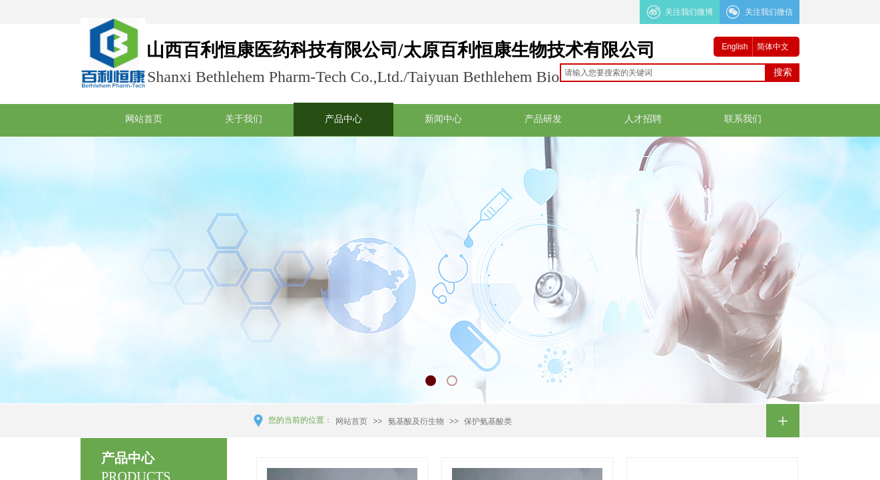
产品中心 (343, 119)
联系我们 (743, 119)
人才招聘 (643, 119)
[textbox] (663, 72)
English (735, 46)
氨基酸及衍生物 (416, 421)
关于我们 (243, 119)
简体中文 (773, 46)
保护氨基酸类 (488, 421)
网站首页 (143, 119)
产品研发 (543, 119)
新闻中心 (443, 119)
